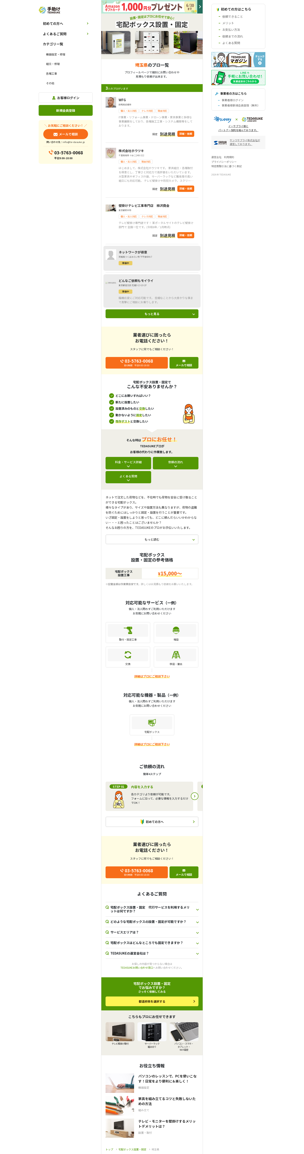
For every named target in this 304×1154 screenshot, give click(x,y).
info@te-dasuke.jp (74, 142)
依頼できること (232, 16)
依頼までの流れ (232, 36)
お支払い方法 (231, 29)
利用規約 (229, 157)
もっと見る (152, 314)
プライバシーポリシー (224, 161)
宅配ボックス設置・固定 (132, 1149)
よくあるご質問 (54, 33)
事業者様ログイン (233, 100)
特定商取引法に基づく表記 (226, 166)
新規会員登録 (65, 110)
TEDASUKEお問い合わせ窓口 (137, 967)
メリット (228, 23)
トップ (109, 1149)
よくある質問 (128, 476)
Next (194, 796)
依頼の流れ (175, 462)
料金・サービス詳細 (128, 462)
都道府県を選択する (152, 1001)
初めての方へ (53, 23)
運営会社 (216, 157)
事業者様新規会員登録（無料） (241, 105)
